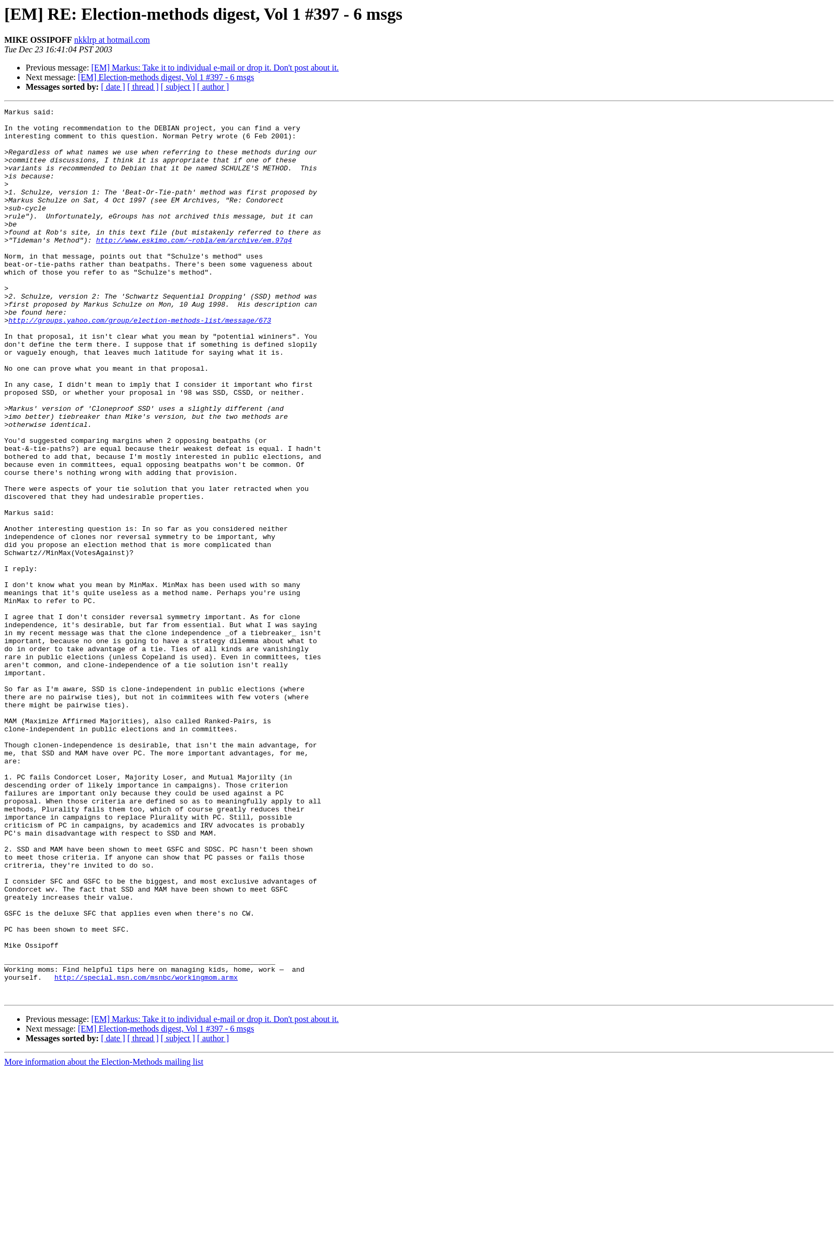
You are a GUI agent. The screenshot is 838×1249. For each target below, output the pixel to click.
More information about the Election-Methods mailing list (103, 1239)
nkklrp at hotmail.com (112, 39)
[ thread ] (143, 86)
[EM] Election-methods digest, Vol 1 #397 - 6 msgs (166, 77)
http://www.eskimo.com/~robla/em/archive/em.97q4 (194, 267)
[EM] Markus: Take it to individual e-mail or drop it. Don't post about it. (215, 67)
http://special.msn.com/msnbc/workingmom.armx (146, 1152)
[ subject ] (178, 86)
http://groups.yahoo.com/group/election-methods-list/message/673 (140, 363)
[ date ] (113, 86)
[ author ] (213, 86)
